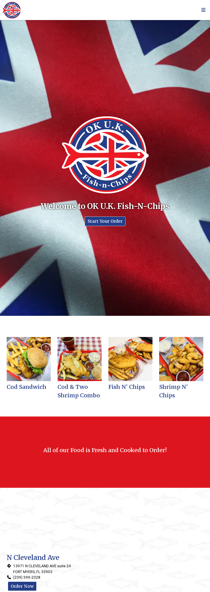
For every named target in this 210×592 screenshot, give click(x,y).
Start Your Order (105, 221)
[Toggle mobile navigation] (203, 10)
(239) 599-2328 (26, 577)
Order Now (22, 586)
